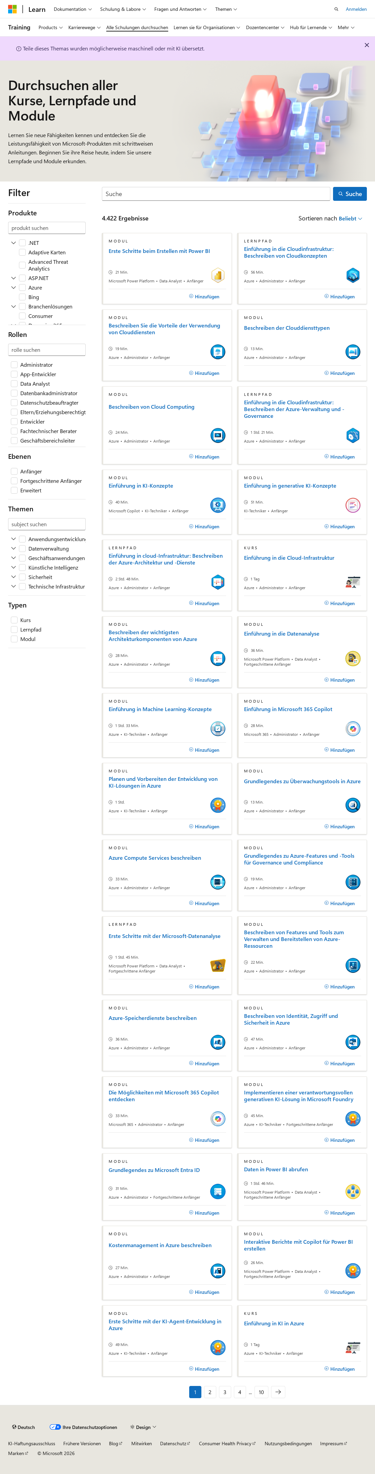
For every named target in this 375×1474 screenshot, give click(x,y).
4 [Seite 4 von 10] (239, 1391)
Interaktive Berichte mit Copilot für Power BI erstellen (298, 1245)
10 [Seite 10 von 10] (261, 1391)
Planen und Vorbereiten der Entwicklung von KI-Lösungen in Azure (163, 782)
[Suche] (216, 194)
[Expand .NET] (13, 242)
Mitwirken (141, 1443)
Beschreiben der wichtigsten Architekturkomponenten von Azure (153, 635)
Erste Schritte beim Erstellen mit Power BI (159, 251)
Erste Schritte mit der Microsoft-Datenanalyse (165, 936)
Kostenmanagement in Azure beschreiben (160, 1245)
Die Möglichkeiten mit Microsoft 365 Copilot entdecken (164, 1096)
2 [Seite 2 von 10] (210, 1391)
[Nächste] (278, 1392)
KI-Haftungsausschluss (31, 1443)
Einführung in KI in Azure (274, 1323)
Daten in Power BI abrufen (276, 1169)
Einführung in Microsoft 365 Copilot (288, 709)
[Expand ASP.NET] (13, 278)
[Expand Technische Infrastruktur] (13, 586)
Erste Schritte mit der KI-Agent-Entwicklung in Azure (165, 1324)
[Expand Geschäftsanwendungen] (13, 558)
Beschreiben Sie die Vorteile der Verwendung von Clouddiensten (164, 329)
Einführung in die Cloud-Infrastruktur (289, 557)
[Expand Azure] (13, 287)
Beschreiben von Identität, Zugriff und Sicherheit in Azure (291, 1019)
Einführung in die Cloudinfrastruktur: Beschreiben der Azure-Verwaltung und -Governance (294, 409)
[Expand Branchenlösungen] (13, 306)
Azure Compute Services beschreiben (155, 857)
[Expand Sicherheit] (13, 577)
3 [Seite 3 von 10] (224, 1391)
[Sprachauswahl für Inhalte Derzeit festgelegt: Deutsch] (23, 1427)
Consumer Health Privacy (225, 1443)
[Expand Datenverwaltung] (13, 548)
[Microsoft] (12, 9)
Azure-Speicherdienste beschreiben (153, 1017)
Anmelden (356, 9)
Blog (113, 1443)
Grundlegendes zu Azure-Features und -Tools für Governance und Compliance (299, 859)
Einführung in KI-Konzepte (141, 485)
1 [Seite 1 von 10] (195, 1391)
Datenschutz (173, 1443)
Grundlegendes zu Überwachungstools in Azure (302, 781)
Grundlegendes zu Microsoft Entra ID (154, 1170)
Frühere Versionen (82, 1443)
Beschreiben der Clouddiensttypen (287, 327)
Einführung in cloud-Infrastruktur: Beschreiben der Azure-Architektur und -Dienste (166, 559)
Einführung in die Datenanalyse (281, 633)
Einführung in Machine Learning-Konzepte (160, 709)
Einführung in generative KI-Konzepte (290, 485)
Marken (16, 1453)
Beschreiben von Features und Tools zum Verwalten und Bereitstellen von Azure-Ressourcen (294, 939)
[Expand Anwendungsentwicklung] (13, 539)
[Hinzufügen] (204, 296)
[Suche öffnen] (336, 9)
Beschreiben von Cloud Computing (152, 406)
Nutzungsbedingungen (288, 1443)
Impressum (331, 1443)
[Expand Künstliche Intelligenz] (13, 567)
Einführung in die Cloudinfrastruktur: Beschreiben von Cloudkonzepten (289, 252)
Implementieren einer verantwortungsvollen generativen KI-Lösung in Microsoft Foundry (298, 1096)
